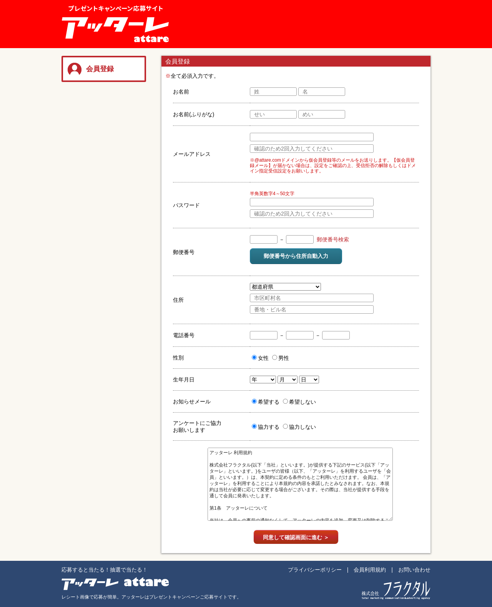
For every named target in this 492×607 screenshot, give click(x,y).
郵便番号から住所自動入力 (296, 256)
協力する (265, 427)
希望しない (299, 402)
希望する (265, 402)
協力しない (299, 427)
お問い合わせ (414, 570)
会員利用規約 (370, 570)
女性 (260, 358)
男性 (280, 358)
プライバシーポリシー (315, 570)
